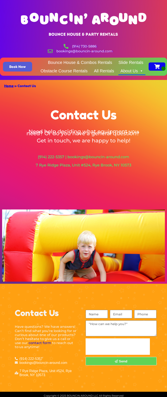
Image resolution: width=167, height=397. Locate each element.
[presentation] (118, 346)
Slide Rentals (130, 62)
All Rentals (104, 71)
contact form (40, 343)
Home (9, 86)
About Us (131, 71)
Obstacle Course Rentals (64, 71)
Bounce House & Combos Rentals (80, 62)
